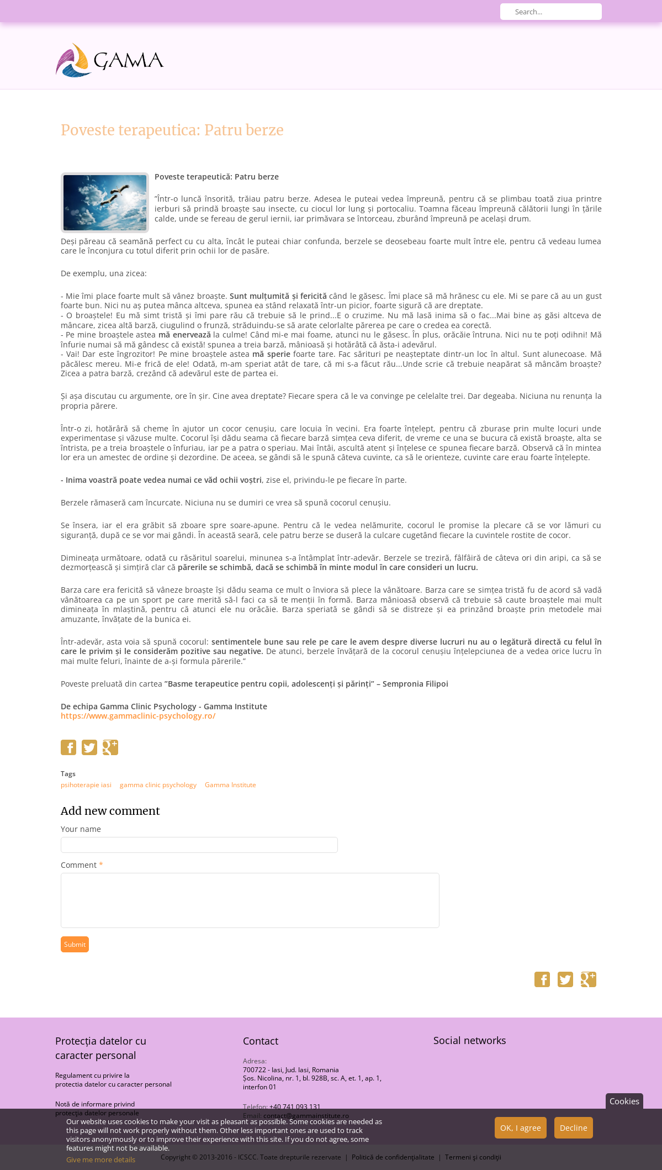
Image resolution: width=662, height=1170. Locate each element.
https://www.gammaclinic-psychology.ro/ (138, 716)
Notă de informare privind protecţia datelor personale (97, 1108)
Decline (573, 1132)
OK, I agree (520, 1132)
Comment (82, 865)
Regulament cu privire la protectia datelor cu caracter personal (113, 1080)
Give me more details (100, 1164)
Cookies (624, 1105)
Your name (81, 829)
